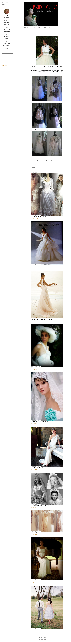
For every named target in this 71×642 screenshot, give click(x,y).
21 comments (35, 631)
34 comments (35, 534)
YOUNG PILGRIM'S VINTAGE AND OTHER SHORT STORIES (46, 630)
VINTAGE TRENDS (35, 367)
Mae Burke (44, 639)
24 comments (35, 469)
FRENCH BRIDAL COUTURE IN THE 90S (41, 266)
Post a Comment (33, 169)
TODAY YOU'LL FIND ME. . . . (38, 468)
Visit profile (6, 51)
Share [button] (31, 164)
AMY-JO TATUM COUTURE (31, 27)
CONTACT (50, 27)
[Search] (62, 3)
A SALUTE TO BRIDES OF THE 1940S (40, 505)
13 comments (35, 369)
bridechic (7, 16)
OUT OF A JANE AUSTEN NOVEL (39, 581)
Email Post (34, 164)
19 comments (35, 582)
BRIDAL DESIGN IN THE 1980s (38, 216)
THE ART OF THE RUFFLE (37, 532)
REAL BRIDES (38, 27)
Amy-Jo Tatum (56, 160)
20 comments (35, 267)
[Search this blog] (5, 3)
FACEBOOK (55, 27)
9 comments (35, 423)
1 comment (34, 507)
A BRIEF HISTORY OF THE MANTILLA (40, 422)
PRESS (47, 27)
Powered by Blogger (42, 637)
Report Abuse (4, 65)
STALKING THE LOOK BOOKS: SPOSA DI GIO (42, 319)
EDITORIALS (43, 27)
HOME (25, 27)
